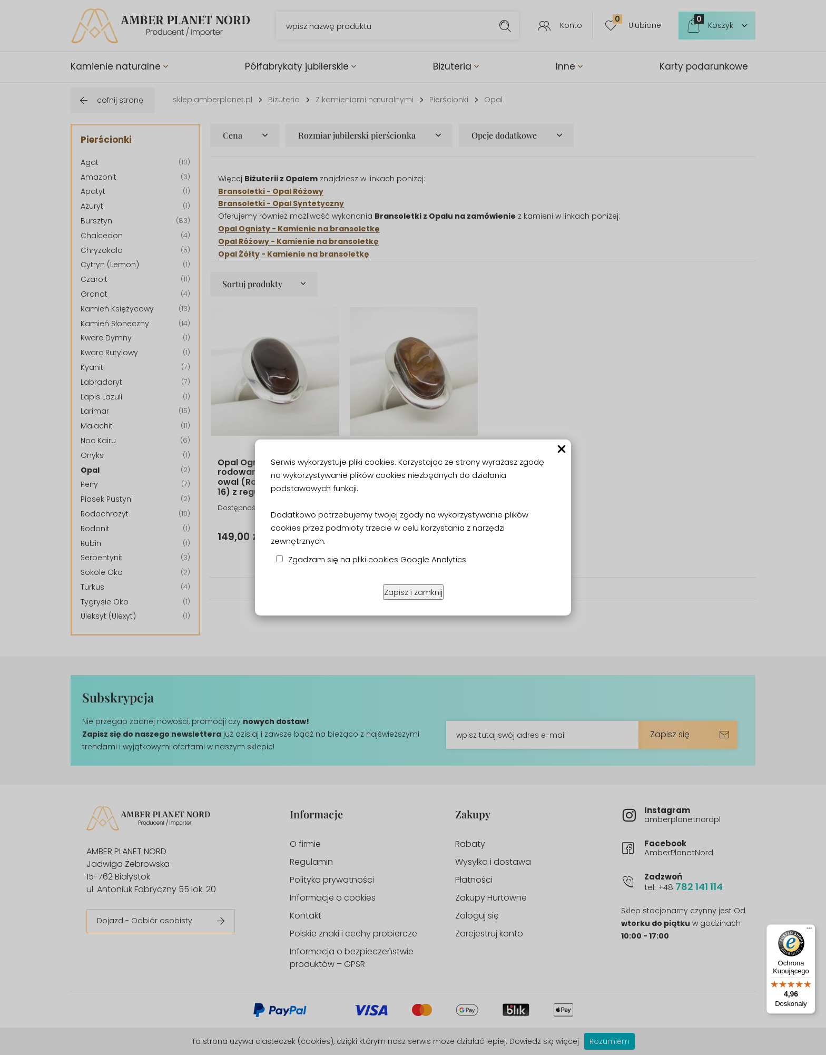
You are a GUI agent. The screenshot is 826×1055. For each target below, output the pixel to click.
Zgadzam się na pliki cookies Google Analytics (377, 559)
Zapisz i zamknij (413, 592)
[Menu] (809, 930)
